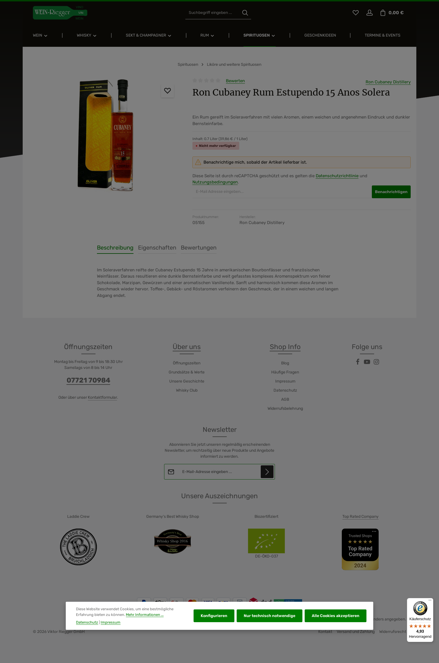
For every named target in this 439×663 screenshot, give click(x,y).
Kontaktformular (102, 397)
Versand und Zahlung (356, 631)
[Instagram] (376, 363)
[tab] (115, 248)
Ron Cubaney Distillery (388, 82)
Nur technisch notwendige (269, 617)
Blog (285, 363)
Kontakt (325, 631)
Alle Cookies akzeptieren (335, 617)
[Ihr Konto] (369, 13)
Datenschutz (285, 390)
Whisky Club (187, 390)
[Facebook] (358, 363)
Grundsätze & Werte (187, 372)
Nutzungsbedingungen (215, 182)
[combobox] (212, 13)
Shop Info (285, 347)
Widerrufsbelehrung (285, 408)
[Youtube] (367, 363)
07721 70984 (88, 380)
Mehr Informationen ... (145, 616)
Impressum (285, 381)
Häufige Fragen (285, 372)
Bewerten (235, 80)
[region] (105, 138)
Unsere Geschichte (186, 381)
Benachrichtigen (391, 191)
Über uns (187, 347)
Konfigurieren (214, 617)
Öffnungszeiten (186, 363)
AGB (285, 399)
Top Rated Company (360, 516)
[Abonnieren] (267, 471)
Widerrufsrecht (392, 631)
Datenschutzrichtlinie (337, 175)
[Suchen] (245, 13)
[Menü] (430, 601)
